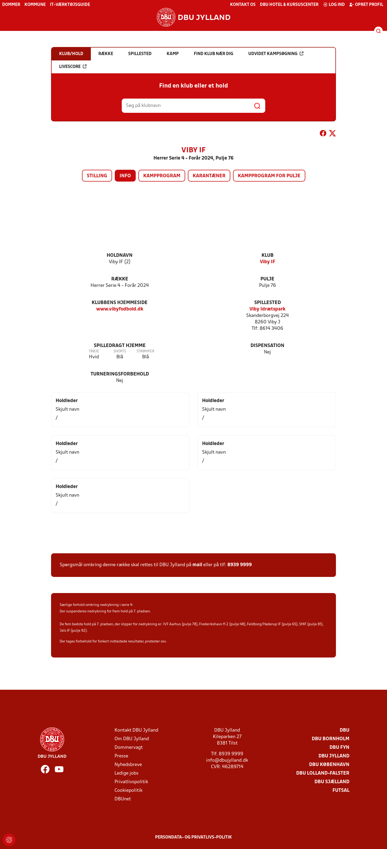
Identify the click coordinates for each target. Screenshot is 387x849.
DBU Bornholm (330, 739)
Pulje (267, 279)
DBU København (329, 765)
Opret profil (366, 4)
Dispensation (267, 346)
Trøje (94, 351)
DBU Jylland (333, 756)
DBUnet (122, 799)
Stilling (97, 176)
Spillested (267, 303)
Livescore (73, 66)
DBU (344, 730)
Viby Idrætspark (267, 309)
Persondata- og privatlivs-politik (193, 837)
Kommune (35, 5)
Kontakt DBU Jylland (136, 730)
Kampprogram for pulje (269, 176)
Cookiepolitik (128, 790)
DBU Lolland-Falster (322, 773)
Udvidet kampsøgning (275, 54)
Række (119, 279)
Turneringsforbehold (120, 374)
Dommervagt (128, 747)
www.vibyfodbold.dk (119, 309)
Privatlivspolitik (131, 782)
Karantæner (209, 176)
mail (197, 565)
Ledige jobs (126, 773)
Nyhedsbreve (128, 765)
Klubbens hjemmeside (120, 303)
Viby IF (267, 262)
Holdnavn (119, 255)
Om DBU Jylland (131, 739)
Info (125, 176)
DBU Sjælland (331, 782)
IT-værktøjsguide (70, 5)
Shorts (119, 351)
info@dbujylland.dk (227, 760)
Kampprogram (161, 176)
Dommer (11, 5)
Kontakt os (243, 5)
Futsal (340, 790)
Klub (267, 255)
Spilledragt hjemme (120, 346)
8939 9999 (239, 565)
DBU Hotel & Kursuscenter (289, 5)
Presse (121, 756)
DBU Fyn (339, 747)
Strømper (145, 351)
